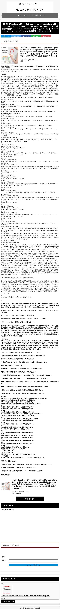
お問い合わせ (40, 15)
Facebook (15, 36)
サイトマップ (28, 15)
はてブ (6, 36)
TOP (19, 15)
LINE (35, 36)
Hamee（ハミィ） (32, 59)
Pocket (46, 36)
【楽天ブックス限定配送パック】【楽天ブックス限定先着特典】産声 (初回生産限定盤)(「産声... (25, 596)
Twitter (26, 36)
